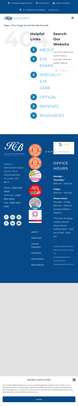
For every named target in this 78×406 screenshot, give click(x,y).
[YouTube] (18, 223)
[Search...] (63, 70)
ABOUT (47, 50)
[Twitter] (12, 217)
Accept (39, 399)
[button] (74, 379)
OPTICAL (48, 97)
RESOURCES (52, 115)
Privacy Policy (59, 261)
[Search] (56, 70)
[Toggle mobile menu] (72, 18)
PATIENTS (49, 106)
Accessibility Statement (63, 264)
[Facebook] (6, 217)
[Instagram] (18, 217)
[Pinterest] (6, 223)
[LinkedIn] (12, 223)
